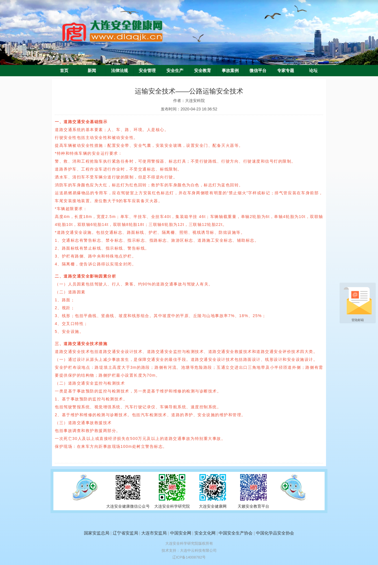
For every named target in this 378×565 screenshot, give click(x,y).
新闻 (92, 70)
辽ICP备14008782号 (189, 557)
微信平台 (257, 70)
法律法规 (119, 70)
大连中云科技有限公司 (198, 550)
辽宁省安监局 (125, 533)
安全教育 (202, 70)
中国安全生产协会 (236, 533)
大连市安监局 (154, 533)
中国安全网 (180, 533)
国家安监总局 (96, 533)
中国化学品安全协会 (275, 533)
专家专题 (285, 70)
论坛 (313, 70)
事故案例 (230, 70)
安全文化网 (205, 533)
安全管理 (147, 70)
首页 (64, 70)
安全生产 (174, 70)
